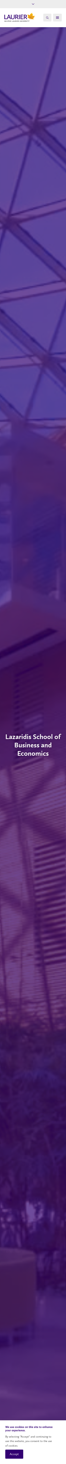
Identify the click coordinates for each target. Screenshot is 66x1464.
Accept (14, 1454)
